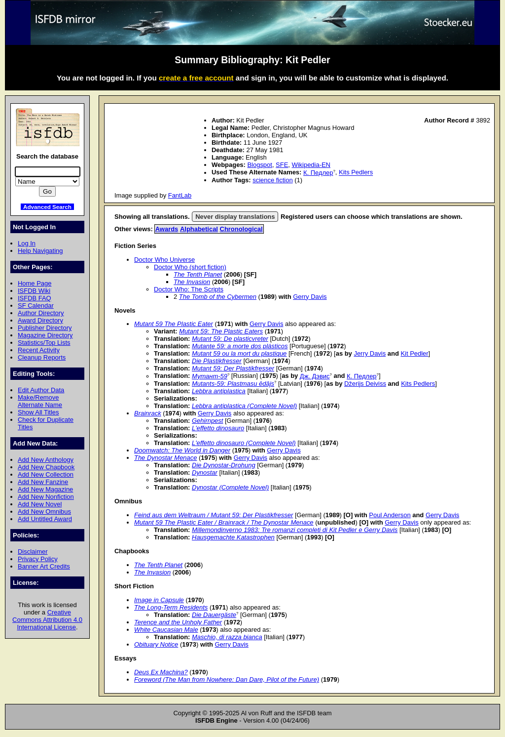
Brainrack (147, 413)
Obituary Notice (156, 644)
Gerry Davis (309, 296)
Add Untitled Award (45, 519)
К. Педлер (318, 172)
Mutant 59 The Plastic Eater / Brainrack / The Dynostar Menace (224, 522)
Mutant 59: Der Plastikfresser (233, 368)
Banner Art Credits (44, 566)
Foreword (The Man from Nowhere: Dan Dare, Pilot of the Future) (226, 679)
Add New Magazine (45, 489)
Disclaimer (32, 551)
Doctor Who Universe (164, 259)
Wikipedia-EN (311, 164)
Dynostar (204, 472)
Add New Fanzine (43, 482)
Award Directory (40, 320)
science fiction (272, 180)
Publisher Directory (45, 327)
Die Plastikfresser (217, 361)
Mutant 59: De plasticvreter (230, 338)
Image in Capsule (159, 600)
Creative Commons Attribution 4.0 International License (47, 620)
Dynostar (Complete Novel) (230, 487)
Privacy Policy (38, 559)
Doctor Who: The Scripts (188, 289)
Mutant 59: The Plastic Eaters (221, 331)
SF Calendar (36, 305)
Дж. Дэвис (315, 376)
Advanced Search (47, 207)
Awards (167, 229)
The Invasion (192, 282)
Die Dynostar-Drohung (223, 465)
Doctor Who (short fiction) (190, 267)
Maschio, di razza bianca (227, 637)
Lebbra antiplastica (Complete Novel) (244, 405)
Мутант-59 (209, 376)
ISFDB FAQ (34, 298)
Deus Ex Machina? (161, 672)
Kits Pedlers (356, 172)
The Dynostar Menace (165, 457)
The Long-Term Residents (171, 607)
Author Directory (41, 313)
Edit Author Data (41, 390)
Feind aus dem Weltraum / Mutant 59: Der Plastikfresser (213, 515)
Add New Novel (40, 504)
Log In (27, 243)
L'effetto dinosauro (218, 428)
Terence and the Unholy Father (178, 622)
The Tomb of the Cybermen (217, 296)
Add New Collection (45, 474)
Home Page (34, 283)
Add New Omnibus (44, 511)
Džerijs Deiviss (365, 383)
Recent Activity (39, 350)
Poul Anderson (389, 515)
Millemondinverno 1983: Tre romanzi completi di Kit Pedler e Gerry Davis (294, 529)
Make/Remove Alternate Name (40, 401)
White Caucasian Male (166, 629)
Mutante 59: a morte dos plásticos (240, 346)
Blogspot (259, 164)
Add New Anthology (45, 459)
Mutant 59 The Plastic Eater (173, 324)
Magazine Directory (45, 335)
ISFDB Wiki (34, 290)
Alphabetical (199, 229)
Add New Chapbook (46, 467)
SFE (282, 164)
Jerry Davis (370, 353)
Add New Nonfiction (46, 496)
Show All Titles (38, 412)
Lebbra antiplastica (219, 391)
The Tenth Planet (198, 274)
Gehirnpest (207, 420)
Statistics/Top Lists (44, 342)
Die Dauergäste (214, 614)
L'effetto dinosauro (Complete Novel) (244, 443)
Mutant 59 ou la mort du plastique (239, 353)
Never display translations (235, 216)
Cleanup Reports (42, 357)
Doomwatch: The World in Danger (182, 450)
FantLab (180, 195)
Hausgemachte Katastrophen (233, 537)
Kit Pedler (414, 353)
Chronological (241, 229)
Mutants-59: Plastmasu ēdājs (233, 383)
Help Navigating (40, 250)
